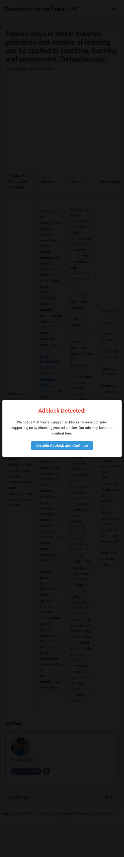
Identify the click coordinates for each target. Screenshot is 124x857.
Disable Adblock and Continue (62, 445)
